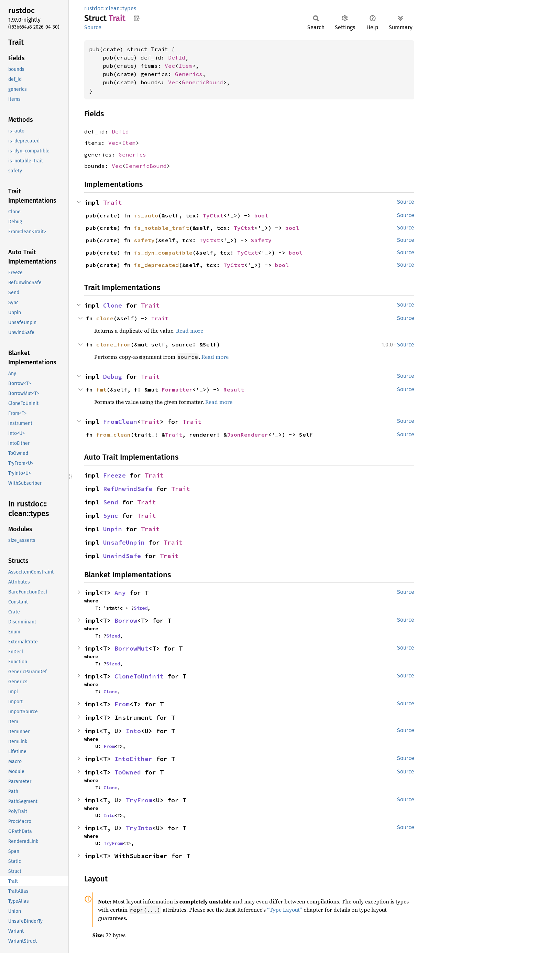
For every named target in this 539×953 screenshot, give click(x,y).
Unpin (112, 529)
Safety (261, 240)
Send (110, 502)
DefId (176, 57)
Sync (110, 516)
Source (92, 27)
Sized (140, 608)
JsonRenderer (247, 434)
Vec (170, 65)
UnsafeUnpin (124, 542)
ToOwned (127, 772)
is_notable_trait (161, 227)
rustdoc (93, 8)
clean (113, 8)
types (129, 8)
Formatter (177, 389)
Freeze (114, 475)
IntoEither (133, 759)
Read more (189, 330)
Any (120, 593)
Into (133, 731)
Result (233, 389)
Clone (112, 305)
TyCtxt (213, 215)
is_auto (146, 215)
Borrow (125, 620)
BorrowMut (131, 648)
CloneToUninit (139, 676)
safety (144, 240)
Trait (112, 202)
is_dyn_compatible (163, 252)
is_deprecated (156, 264)
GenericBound (202, 82)
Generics (188, 74)
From (122, 704)
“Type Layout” (284, 909)
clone (104, 318)
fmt (101, 389)
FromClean (120, 422)
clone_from (113, 344)
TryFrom (139, 800)
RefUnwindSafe (127, 489)
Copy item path (136, 18)
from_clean (113, 434)
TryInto (139, 828)
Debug (112, 377)
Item (185, 65)
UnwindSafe (122, 556)
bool (261, 215)
